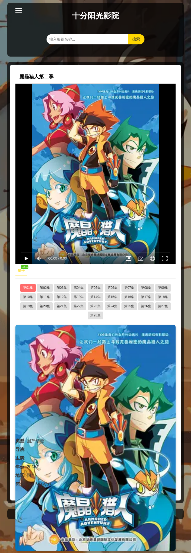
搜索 (136, 39)
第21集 (62, 306)
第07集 (129, 288)
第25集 (129, 306)
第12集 (62, 297)
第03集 (62, 288)
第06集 (112, 288)
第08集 (146, 288)
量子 (22, 269)
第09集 (163, 288)
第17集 (146, 297)
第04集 (79, 288)
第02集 (45, 288)
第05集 (95, 288)
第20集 (45, 306)
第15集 (112, 297)
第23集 (95, 306)
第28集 (95, 315)
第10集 (28, 297)
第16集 (129, 297)
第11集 (45, 297)
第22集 (79, 306)
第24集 (112, 306)
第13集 (79, 297)
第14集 (95, 297)
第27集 (163, 306)
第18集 (163, 297)
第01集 (28, 288)
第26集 (146, 306)
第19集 (28, 306)
